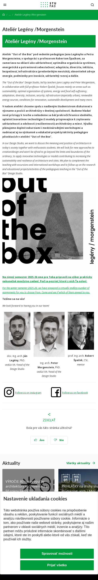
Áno (39, 440)
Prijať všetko (57, 565)
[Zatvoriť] (5, 4)
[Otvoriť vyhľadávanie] (92, 4)
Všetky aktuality (78, 463)
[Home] (3, 14)
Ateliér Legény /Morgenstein (36, 41)
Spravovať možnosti (57, 553)
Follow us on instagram (28, 392)
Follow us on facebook (75, 392)
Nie (59, 440)
